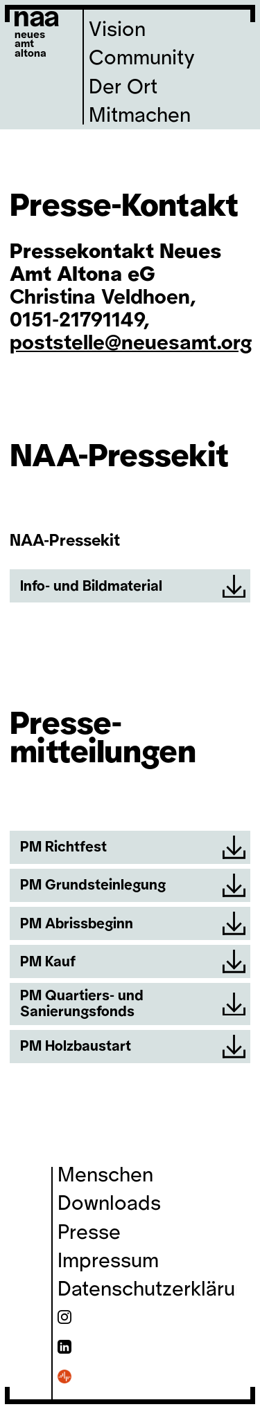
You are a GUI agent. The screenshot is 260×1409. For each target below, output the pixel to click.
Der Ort (123, 87)
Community (142, 58)
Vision (117, 29)
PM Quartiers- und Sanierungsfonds (132, 1003)
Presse (89, 1232)
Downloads (109, 1203)
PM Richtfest (132, 847)
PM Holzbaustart (132, 1046)
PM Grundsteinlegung (132, 885)
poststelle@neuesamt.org (131, 343)
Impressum (108, 1261)
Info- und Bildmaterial (132, 586)
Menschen (105, 1175)
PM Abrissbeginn (132, 923)
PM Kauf (132, 961)
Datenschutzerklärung (158, 1289)
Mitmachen (140, 115)
